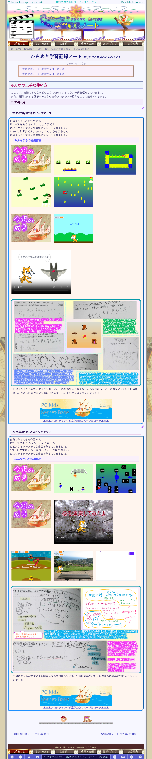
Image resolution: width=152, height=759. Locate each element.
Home (17, 48)
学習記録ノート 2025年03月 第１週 (43, 73)
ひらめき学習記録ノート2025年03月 (67, 48)
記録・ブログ (34, 48)
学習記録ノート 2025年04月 (31, 734)
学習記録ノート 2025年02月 (118, 734)
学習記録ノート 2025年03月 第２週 (43, 68)
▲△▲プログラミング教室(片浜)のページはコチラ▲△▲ (76, 410)
